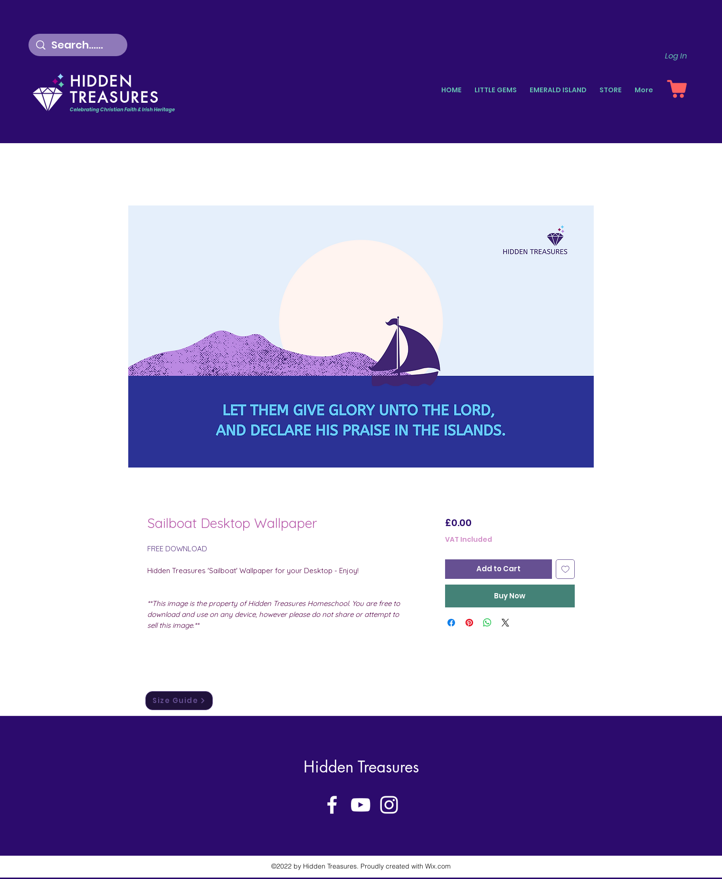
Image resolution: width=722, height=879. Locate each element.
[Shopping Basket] (677, 88)
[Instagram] (389, 805)
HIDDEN (101, 81)
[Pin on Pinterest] (469, 622)
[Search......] (79, 45)
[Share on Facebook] (451, 622)
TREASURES (114, 97)
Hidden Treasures (361, 767)
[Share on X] (505, 622)
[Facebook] (332, 805)
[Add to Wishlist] (565, 569)
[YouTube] (360, 805)
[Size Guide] (179, 700)
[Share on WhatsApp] (487, 622)
